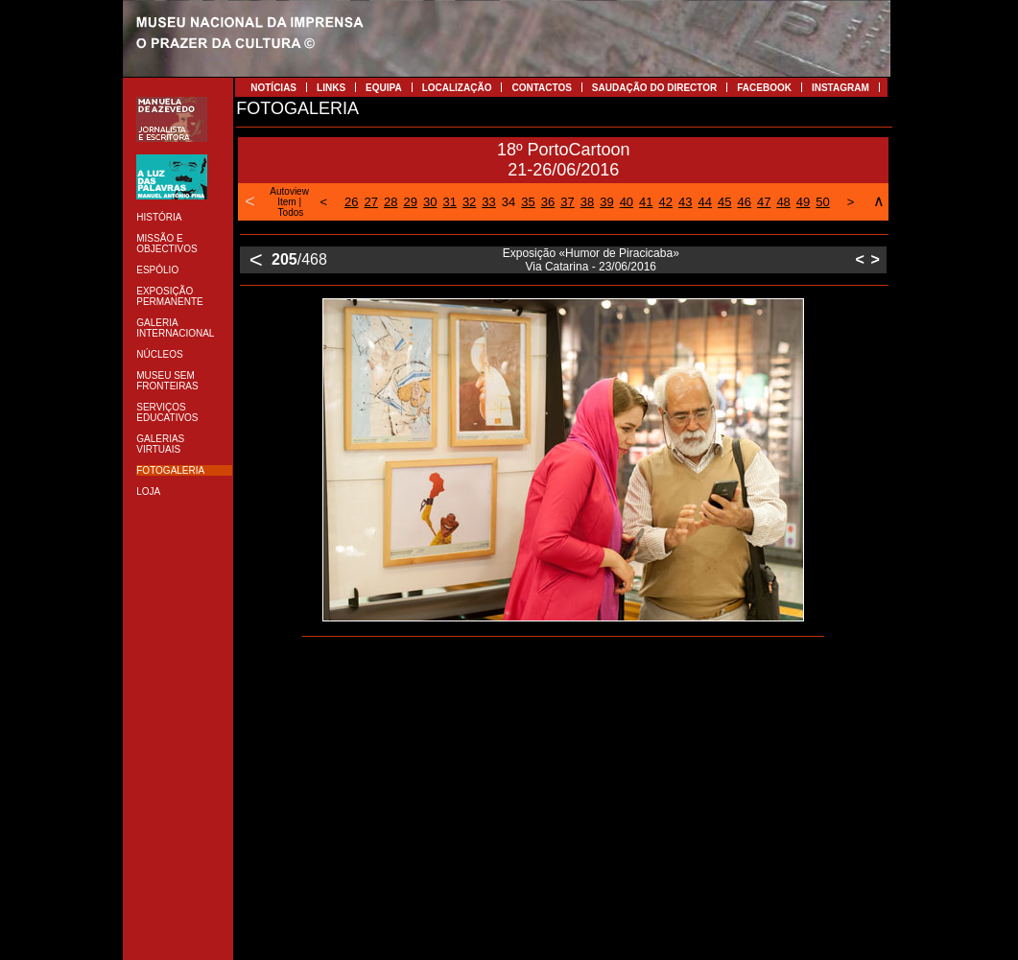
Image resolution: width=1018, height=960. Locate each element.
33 (488, 202)
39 (606, 202)
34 (508, 202)
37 (567, 202)
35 (527, 202)
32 (469, 202)
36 (548, 202)
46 (743, 202)
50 (822, 202)
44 (705, 202)
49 (803, 202)
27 (371, 202)
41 (645, 202)
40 (626, 202)
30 (430, 202)
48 (783, 202)
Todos (291, 212)
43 (685, 202)
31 (449, 202)
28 (390, 202)
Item (286, 202)
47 (763, 202)
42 (666, 202)
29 (409, 202)
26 (351, 202)
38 (587, 202)
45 (724, 202)
